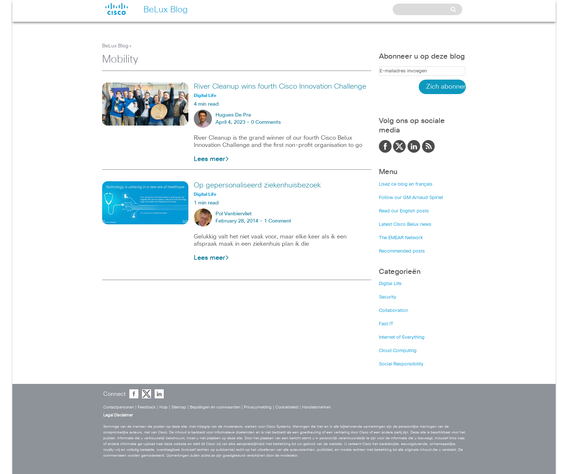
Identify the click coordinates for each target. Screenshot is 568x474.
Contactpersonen (118, 407)
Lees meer (211, 159)
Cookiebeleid (286, 407)
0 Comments (266, 122)
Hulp (163, 407)
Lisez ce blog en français (406, 184)
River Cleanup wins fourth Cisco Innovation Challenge (280, 86)
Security (387, 297)
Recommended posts (402, 251)
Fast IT (386, 324)
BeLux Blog (115, 45)
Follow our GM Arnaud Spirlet (411, 197)
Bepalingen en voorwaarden (215, 407)
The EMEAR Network (401, 238)
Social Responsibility (401, 364)
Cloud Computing (398, 350)
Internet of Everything (402, 337)
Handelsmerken (316, 407)
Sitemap (178, 407)
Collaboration (393, 310)
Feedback (147, 407)
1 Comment (277, 221)
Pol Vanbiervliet (234, 213)
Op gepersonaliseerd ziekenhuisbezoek (257, 185)
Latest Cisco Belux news (405, 224)
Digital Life (390, 284)
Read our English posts (404, 211)
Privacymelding (258, 407)
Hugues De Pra (233, 115)
